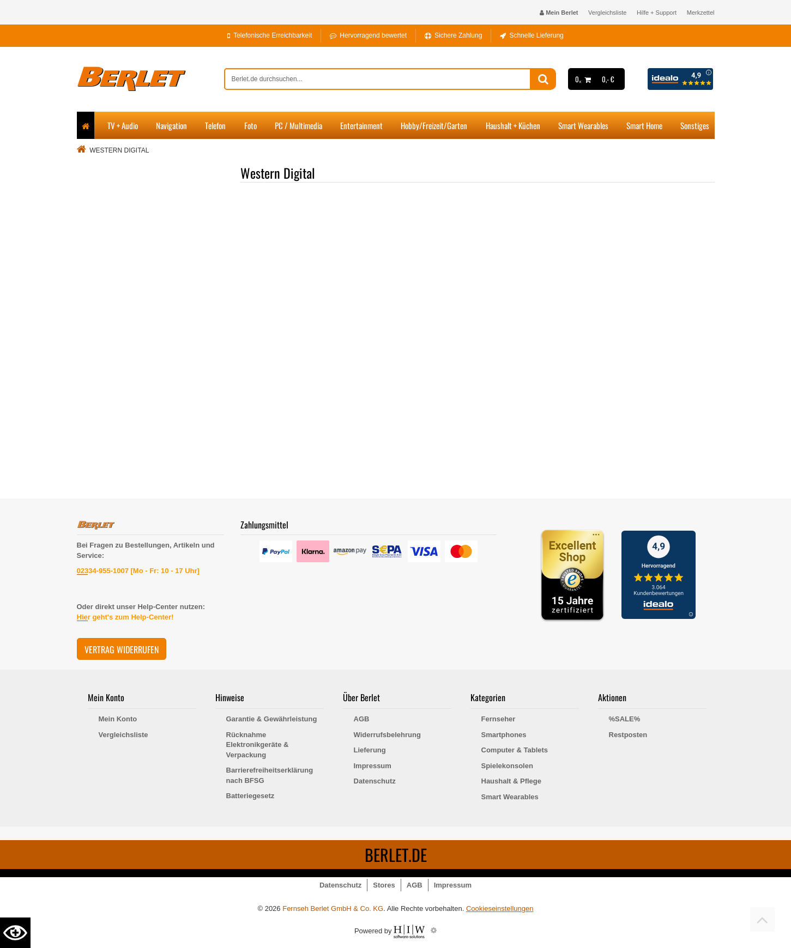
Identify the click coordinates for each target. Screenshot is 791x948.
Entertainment (361, 125)
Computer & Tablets (514, 750)
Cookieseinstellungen (500, 908)
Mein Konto (118, 719)
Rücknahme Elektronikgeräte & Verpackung (257, 745)
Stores (384, 885)
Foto (250, 125)
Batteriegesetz (250, 796)
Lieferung (370, 750)
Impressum (372, 766)
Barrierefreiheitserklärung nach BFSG (269, 775)
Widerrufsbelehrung (387, 735)
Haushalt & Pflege (511, 781)
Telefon (215, 125)
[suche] (378, 79)
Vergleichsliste (607, 12)
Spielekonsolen (507, 766)
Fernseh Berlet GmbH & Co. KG (332, 908)
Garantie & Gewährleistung (271, 719)
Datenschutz (375, 781)
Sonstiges (694, 125)
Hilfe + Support (657, 12)
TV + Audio (122, 125)
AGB (362, 719)
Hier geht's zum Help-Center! (125, 617)
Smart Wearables (583, 125)
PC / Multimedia (298, 125)
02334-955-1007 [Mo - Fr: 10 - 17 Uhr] (138, 571)
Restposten (628, 735)
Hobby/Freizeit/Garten (434, 125)
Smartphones (504, 735)
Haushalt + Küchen (513, 125)
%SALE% (625, 719)
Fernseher (498, 719)
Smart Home (644, 125)
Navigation (171, 125)
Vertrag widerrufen (121, 649)
